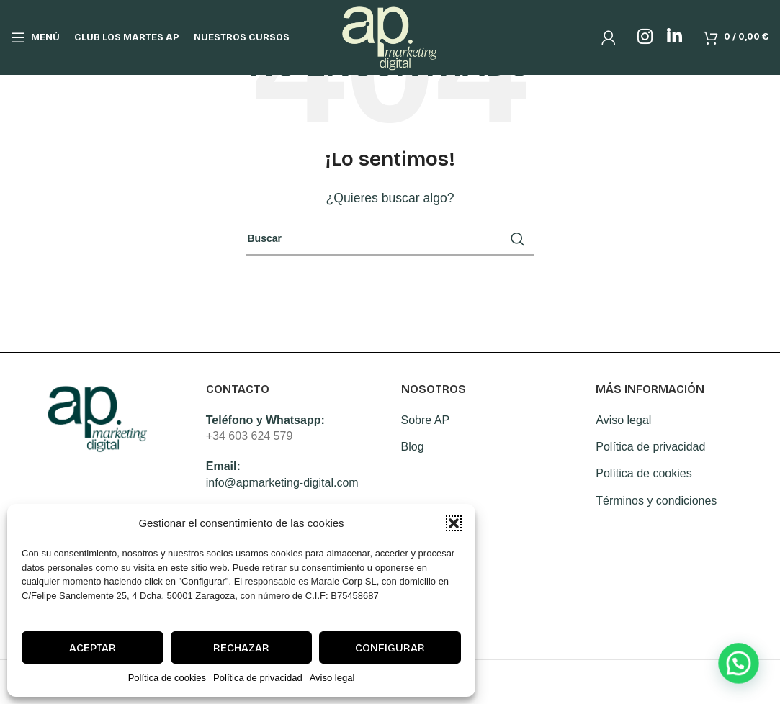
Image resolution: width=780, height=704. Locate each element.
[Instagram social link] (645, 37)
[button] (454, 523)
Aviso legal (332, 677)
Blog (412, 447)
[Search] (390, 239)
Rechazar (241, 647)
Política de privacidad (257, 677)
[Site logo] (390, 36)
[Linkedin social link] (674, 37)
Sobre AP (425, 420)
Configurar (390, 647)
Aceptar (92, 647)
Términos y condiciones (656, 501)
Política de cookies (167, 677)
